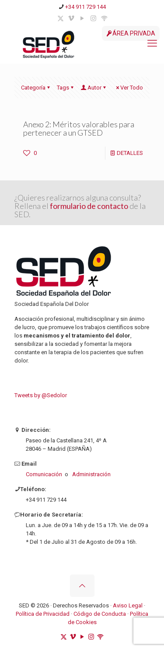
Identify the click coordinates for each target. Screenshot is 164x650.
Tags (66, 87)
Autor (93, 87)
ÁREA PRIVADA (130, 33)
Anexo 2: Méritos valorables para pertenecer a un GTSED (78, 128)
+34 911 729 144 (85, 7)
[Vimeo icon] (71, 18)
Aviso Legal (128, 605)
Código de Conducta (100, 613)
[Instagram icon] (93, 18)
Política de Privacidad (43, 613)
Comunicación (44, 474)
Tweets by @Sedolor (40, 395)
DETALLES (130, 153)
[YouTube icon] (82, 18)
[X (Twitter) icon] (60, 18)
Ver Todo (129, 87)
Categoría (36, 87)
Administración (91, 474)
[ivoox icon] (104, 18)
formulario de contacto (89, 206)
